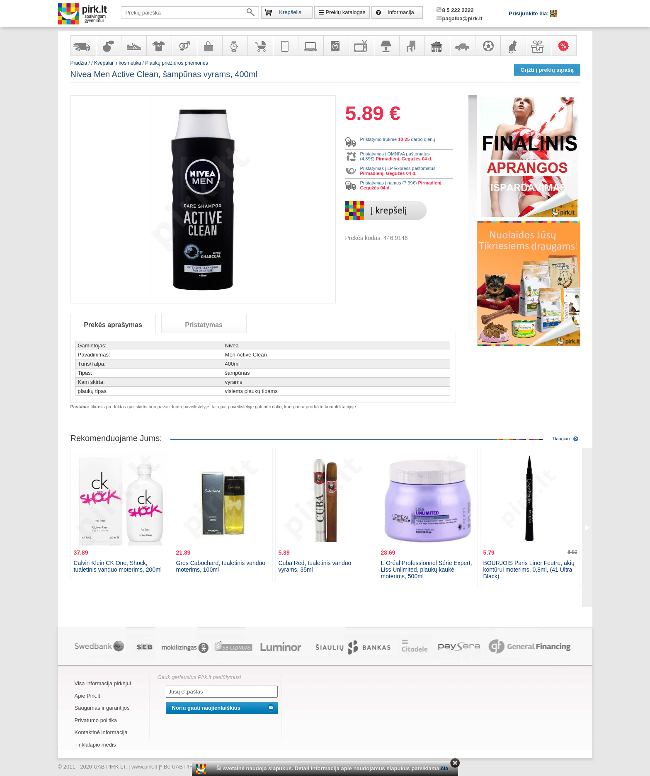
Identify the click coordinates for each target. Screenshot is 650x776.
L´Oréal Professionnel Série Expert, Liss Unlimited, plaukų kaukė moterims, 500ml (426, 570)
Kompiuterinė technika (310, 46)
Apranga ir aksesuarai (159, 46)
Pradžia (78, 63)
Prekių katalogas (345, 12)
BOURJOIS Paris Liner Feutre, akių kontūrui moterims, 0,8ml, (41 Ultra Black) (529, 570)
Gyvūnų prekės (513, 46)
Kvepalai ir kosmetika (108, 46)
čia (444, 768)
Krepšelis (290, 12)
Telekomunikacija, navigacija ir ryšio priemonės (285, 46)
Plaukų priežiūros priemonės (176, 63)
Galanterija (209, 46)
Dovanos (538, 46)
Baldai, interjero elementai (412, 46)
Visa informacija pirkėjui (103, 683)
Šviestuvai (386, 46)
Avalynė (133, 46)
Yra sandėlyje (83, 46)
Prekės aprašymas (113, 324)
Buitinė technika (336, 46)
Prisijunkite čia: (530, 13)
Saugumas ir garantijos (102, 708)
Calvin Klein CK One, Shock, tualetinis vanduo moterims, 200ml (118, 566)
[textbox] (190, 12)
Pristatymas (204, 324)
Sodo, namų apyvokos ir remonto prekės (437, 46)
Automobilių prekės (462, 46)
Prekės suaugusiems (184, 46)
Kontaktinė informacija (101, 732)
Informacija (401, 12)
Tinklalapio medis (95, 745)
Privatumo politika (96, 720)
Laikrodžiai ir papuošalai (235, 46)
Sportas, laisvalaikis (487, 46)
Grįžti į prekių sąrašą (547, 70)
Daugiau (561, 438)
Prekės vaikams (260, 46)
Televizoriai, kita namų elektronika (361, 46)
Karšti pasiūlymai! (566, 46)
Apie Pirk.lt (87, 696)
